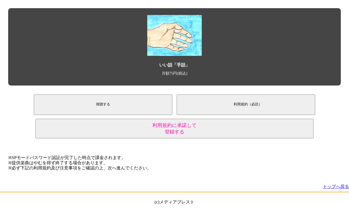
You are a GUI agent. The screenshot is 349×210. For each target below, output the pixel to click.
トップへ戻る (336, 186)
